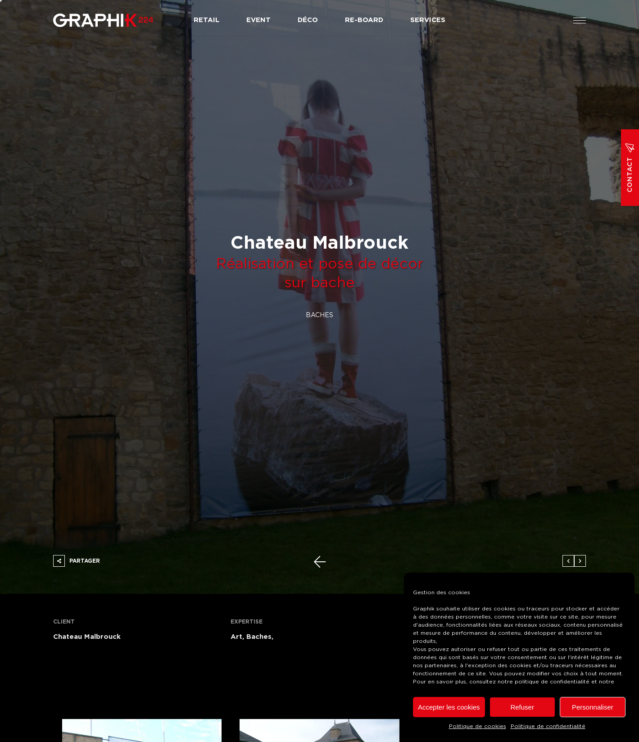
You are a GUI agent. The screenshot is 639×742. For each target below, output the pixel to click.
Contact (629, 167)
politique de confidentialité (552, 681)
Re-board (364, 20)
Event (258, 20)
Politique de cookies (477, 726)
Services (427, 20)
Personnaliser (592, 707)
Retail (206, 20)
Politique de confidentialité (548, 726)
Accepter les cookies (449, 707)
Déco (308, 20)
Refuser (522, 707)
